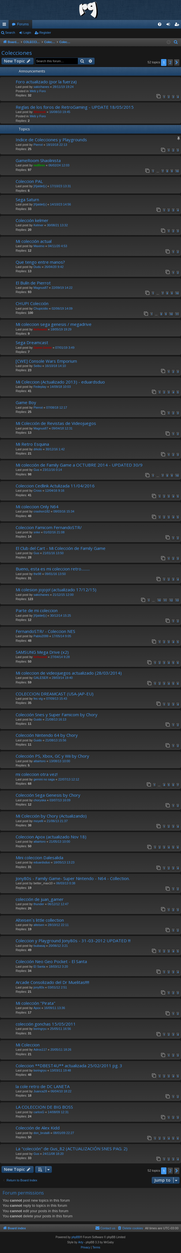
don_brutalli (41, 1133)
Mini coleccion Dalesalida (39, 857)
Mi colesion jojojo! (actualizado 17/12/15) (56, 589)
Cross (37, 490)
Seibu (37, 366)
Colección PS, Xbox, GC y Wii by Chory (52, 756)
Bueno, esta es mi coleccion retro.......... (53, 569)
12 (171, 600)
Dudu (37, 267)
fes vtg (37, 698)
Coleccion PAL (29, 181)
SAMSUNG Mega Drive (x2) (42, 652)
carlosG (38, 1112)
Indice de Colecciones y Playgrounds (51, 139)
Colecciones (16, 53)
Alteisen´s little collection (40, 920)
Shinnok (39, 112)
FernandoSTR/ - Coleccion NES (45, 631)
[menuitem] (159, 24)
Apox (36, 1008)
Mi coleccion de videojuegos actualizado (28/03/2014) (69, 673)
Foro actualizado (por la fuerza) (46, 81)
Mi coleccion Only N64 (37, 506)
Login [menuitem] (169, 25)
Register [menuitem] (178, 25)
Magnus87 (40, 287)
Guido (37, 719)
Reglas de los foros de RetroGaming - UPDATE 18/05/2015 (75, 107)
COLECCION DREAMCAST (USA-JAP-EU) (54, 694)
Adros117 (40, 1049)
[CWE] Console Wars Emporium (46, 361)
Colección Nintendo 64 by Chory (47, 735)
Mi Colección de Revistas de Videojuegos (56, 423)
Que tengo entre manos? (40, 262)
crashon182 (41, 511)
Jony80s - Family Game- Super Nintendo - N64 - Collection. (73, 878)
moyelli (38, 821)
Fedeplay (39, 386)
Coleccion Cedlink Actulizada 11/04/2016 (55, 486)
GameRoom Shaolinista (38, 160)
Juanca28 (40, 1091)
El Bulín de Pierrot (33, 283)
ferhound (40, 329)
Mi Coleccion (28, 1045)
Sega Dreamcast (32, 342)
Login (27, 32)
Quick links (5, 25)
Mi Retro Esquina (32, 444)
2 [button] (170, 62)
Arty (80, 1242)
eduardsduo (41, 862)
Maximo (38, 246)
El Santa (39, 966)
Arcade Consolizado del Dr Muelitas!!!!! (52, 982)
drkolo (37, 449)
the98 (37, 574)
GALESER (40, 677)
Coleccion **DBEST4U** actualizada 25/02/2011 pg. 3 (69, 1065)
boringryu (39, 1028)
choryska (39, 800)
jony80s (38, 987)
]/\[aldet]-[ (39, 186)
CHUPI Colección (32, 303)
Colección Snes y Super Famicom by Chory (56, 714)
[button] (177, 62)
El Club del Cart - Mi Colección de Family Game (60, 548)
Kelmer (38, 225)
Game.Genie (42, 347)
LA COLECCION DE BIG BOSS (44, 1107)
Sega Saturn (27, 199)
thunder (38, 904)
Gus (36, 469)
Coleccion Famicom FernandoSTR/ (49, 527)
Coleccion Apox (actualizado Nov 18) (51, 837)
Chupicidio (40, 308)
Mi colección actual (34, 241)
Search (10, 32)
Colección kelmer (32, 220)
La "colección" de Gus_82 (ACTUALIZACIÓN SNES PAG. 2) (71, 1148)
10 (177, 171)
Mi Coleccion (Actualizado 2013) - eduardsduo (60, 382)
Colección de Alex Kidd (38, 1128)
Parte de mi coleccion (37, 610)
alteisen (38, 925)
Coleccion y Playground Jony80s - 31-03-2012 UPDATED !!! (73, 940)
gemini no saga (44, 779)
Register (45, 32)
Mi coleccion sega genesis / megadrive (53, 324)
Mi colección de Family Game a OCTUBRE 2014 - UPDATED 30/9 (79, 465)
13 (177, 600)
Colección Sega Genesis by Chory (48, 795)
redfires (39, 165)
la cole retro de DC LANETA (43, 1086)
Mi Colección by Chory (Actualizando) (51, 816)
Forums (23, 24)
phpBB (76, 1237)
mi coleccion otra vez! (37, 774)
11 (177, 314)
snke (36, 532)
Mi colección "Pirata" (35, 1003)
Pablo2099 (40, 636)
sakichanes (41, 86)
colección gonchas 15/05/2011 (46, 1024)
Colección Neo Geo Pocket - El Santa (51, 961)
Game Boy (26, 402)
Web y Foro (38, 91)
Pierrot (37, 144)
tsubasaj (39, 945)
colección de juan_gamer (40, 899)
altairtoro (39, 761)
